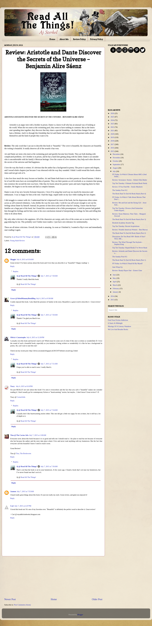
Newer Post (10, 599)
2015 (112, 151)
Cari (12, 506)
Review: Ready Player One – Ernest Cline (127, 270)
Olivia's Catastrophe (18, 337)
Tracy (12, 386)
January (116, 292)
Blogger (80, 615)
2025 (112, 117)
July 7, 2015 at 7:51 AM (49, 364)
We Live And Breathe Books (118, 329)
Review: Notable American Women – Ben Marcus (130, 230)
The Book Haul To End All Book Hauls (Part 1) (129, 260)
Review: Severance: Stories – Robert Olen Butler (129, 180)
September (117, 164)
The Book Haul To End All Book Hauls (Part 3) (129, 219)
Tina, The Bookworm (23, 453)
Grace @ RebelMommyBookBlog (22, 298)
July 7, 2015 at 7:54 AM (49, 410)
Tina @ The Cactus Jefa (19, 435)
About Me (64, 39)
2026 (112, 113)
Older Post (97, 599)
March (115, 285)
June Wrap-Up (117, 267)
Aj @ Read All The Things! (26, 276)
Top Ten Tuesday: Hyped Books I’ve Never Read (129, 248)
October (116, 161)
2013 (112, 300)
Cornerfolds (21, 397)
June (114, 275)
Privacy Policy (96, 39)
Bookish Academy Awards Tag (123, 223)
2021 (112, 130)
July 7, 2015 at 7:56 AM (49, 466)
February (116, 288)
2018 (112, 141)
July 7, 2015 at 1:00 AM (37, 435)
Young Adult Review (17, 241)
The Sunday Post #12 (119, 190)
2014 (112, 296)
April (115, 282)
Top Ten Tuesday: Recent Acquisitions (125, 226)
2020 (112, 134)
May (114, 278)
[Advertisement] (53, 577)
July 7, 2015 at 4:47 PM (22, 506)
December (116, 154)
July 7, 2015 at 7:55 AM (25, 491)
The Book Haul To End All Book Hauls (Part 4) (129, 194)
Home (52, 39)
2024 (112, 120)
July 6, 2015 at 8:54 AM (25, 259)
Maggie (13, 259)
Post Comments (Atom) (22, 605)
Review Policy (79, 39)
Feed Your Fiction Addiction (118, 320)
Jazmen (13, 491)
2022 (112, 127)
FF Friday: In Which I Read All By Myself (127, 263)
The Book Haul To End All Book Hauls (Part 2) (129, 233)
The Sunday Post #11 (119, 257)
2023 (112, 124)
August (115, 168)
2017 (112, 144)
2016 (112, 148)
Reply (12, 266)
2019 (112, 137)
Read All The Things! (28, 284)
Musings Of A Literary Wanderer (119, 326)
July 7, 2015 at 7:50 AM (49, 276)
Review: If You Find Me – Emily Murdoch (127, 187)
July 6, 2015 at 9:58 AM (44, 298)
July (114, 171)
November (117, 158)
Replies (15, 271)
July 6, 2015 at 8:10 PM (24, 386)
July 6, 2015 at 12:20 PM (35, 337)
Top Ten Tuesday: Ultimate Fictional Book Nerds (129, 183)
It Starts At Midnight (115, 323)
